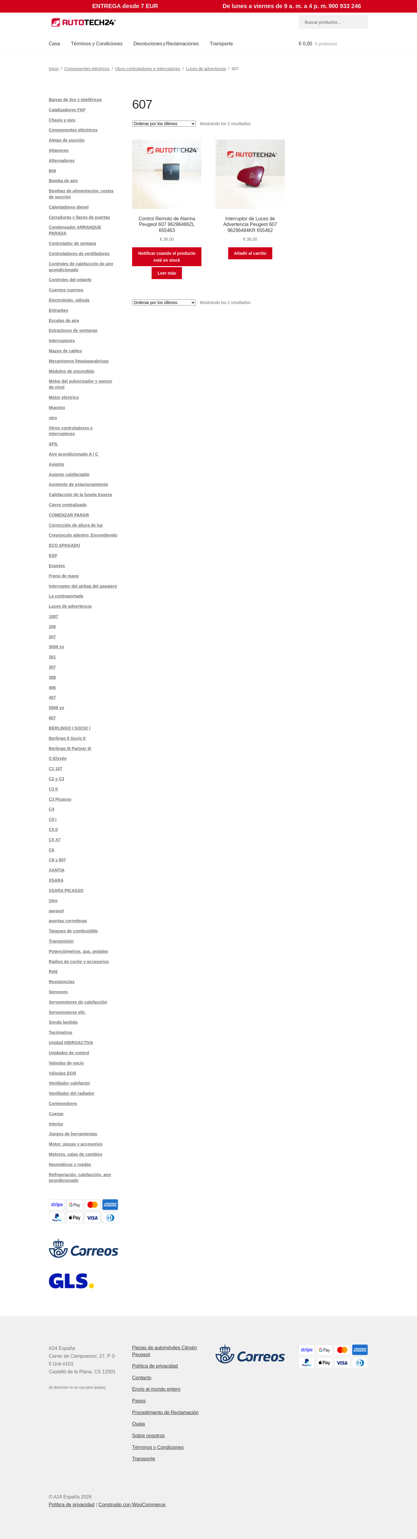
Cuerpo (56, 1113)
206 (52, 626)
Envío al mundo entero (156, 1389)
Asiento (56, 464)
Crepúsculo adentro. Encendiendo (83, 535)
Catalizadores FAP (67, 109)
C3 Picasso (60, 799)
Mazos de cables (65, 350)
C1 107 (55, 768)
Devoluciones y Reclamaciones (166, 43)
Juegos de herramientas (73, 1133)
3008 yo (56, 646)
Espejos (57, 565)
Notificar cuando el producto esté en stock (166, 257)
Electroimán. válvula (69, 300)
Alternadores (62, 160)
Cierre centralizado (68, 504)
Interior (56, 1124)
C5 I (53, 819)
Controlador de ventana (72, 243)
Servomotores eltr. (67, 1012)
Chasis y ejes (62, 120)
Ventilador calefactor (69, 1083)
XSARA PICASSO (66, 890)
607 (52, 717)
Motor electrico (64, 397)
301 (52, 657)
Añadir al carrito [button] (250, 253)
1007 (53, 616)
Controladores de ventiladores (79, 253)
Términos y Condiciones (96, 43)
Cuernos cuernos (66, 290)
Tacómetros (60, 1032)
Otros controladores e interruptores (147, 68)
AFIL (53, 443)
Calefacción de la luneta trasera (80, 494)
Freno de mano (64, 576)
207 (52, 636)
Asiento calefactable (69, 474)
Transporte (221, 43)
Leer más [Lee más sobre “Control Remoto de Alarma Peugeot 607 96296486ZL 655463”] (167, 273)
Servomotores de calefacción (78, 1002)
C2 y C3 (56, 778)
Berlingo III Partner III (70, 748)
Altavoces (59, 150)
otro (53, 417)
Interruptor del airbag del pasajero (83, 586)
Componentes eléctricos (86, 68)
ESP (53, 555)
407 (52, 697)
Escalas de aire (64, 320)
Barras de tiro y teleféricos (75, 99)
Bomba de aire (63, 180)
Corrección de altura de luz (76, 525)
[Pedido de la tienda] (164, 124)
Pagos (139, 1400)
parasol (56, 910)
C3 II (53, 789)
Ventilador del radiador (72, 1093)
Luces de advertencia (206, 68)
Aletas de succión (67, 140)
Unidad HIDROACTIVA (71, 1042)
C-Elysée (58, 758)
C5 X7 (55, 839)
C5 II (53, 829)
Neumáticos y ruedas (70, 1164)
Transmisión (61, 941)
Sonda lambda (63, 1022)
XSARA (56, 880)
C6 (51, 850)
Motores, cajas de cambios (75, 1154)
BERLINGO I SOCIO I (69, 728)
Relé (53, 971)
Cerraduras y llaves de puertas (79, 217)
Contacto (141, 1377)
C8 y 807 (57, 859)
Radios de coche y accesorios (79, 961)
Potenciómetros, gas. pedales (78, 951)
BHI (52, 170)
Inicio (54, 68)
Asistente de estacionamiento (78, 484)
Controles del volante (70, 279)
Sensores (58, 991)
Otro (53, 900)
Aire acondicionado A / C (73, 454)
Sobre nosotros (148, 1435)
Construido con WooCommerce (131, 1504)
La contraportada (66, 596)
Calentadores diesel (69, 207)
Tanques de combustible (73, 931)
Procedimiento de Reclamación (165, 1412)
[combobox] (333, 22)
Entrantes (58, 310)
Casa (54, 43)
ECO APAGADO (64, 545)
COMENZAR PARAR (69, 515)
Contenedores (63, 1103)
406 (52, 687)
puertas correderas (68, 920)
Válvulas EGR (62, 1073)
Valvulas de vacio (66, 1063)
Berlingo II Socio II (67, 738)
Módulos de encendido (72, 371)
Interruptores (62, 340)
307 (52, 667)
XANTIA (57, 870)
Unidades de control (69, 1052)
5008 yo (56, 707)
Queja (138, 1423)
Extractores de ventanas (73, 330)
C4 (51, 809)
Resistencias (62, 981)
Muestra (57, 407)
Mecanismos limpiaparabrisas (79, 361)
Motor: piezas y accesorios (76, 1144)
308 (52, 677)
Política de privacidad (155, 1366)
